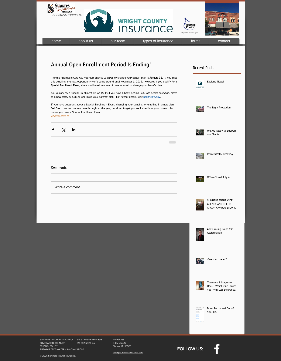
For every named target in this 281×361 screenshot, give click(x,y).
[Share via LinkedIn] (74, 130)
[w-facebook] (216, 348)
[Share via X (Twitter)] (63, 130)
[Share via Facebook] (53, 130)
